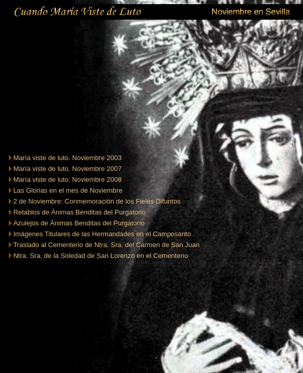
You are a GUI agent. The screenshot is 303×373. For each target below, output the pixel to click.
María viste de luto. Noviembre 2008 (67, 179)
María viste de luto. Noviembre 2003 (67, 158)
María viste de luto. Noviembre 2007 (67, 169)
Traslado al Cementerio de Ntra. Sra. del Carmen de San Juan (106, 245)
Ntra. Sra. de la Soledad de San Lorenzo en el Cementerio (100, 256)
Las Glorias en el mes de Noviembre (67, 190)
